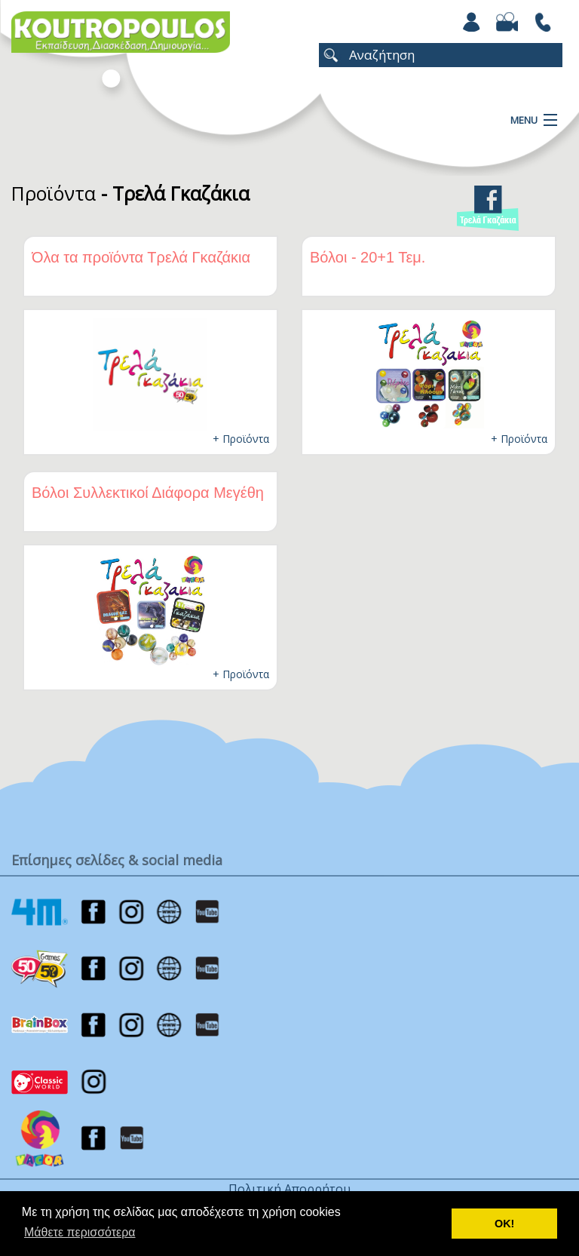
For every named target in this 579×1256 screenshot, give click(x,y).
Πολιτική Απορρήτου (289, 1189)
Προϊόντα (53, 193)
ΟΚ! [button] (504, 1224)
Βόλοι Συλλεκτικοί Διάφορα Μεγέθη (148, 492)
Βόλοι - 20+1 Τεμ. (367, 257)
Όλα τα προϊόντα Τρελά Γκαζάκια (141, 257)
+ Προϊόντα (241, 438)
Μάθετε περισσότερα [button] (80, 1232)
